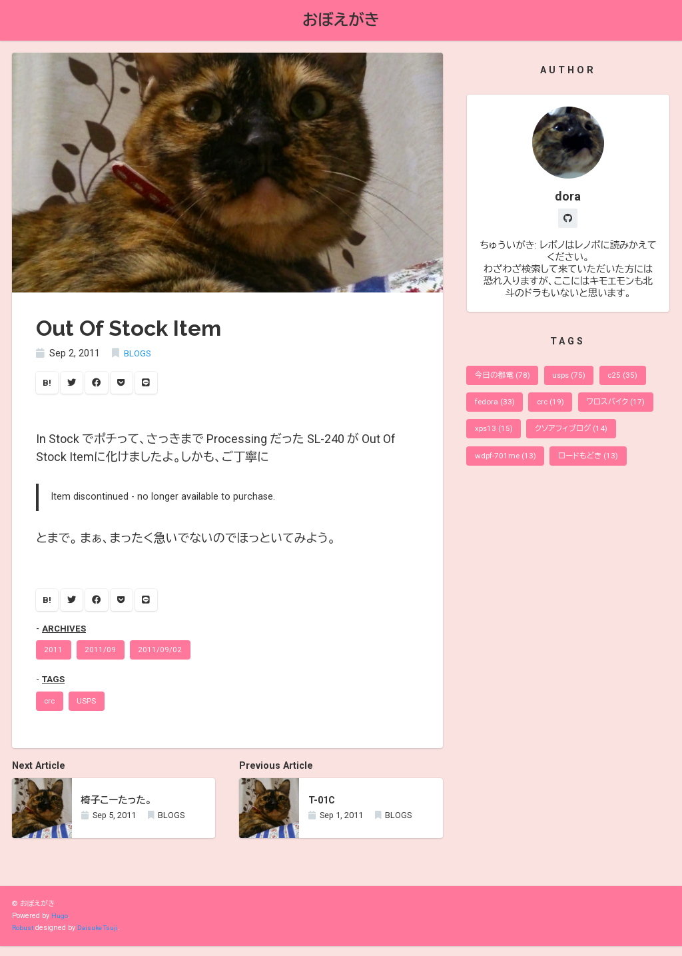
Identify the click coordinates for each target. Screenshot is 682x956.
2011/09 (103, 657)
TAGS (54, 686)
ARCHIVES (65, 634)
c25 (632, 379)
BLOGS (139, 354)
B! (48, 384)
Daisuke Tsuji (102, 937)
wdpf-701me (507, 466)
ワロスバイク (625, 408)
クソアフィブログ (578, 437)
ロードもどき (595, 466)
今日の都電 (505, 379)
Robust (23, 937)
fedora (496, 408)
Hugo (60, 925)
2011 (54, 657)
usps (575, 379)
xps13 (495, 437)
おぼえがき (341, 21)
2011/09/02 (165, 657)
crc (51, 709)
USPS (91, 709)
